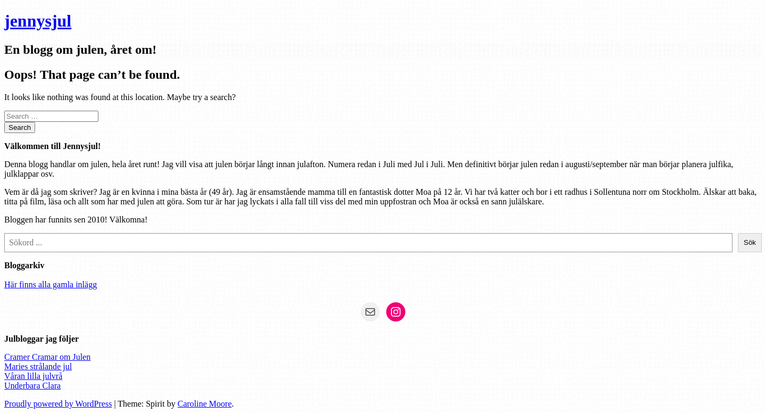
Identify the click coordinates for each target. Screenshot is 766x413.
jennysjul (37, 20)
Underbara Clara (32, 385)
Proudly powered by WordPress (58, 403)
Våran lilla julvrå (33, 376)
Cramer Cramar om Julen (47, 356)
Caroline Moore (205, 403)
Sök (750, 242)
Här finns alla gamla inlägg (50, 284)
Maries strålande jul (38, 366)
